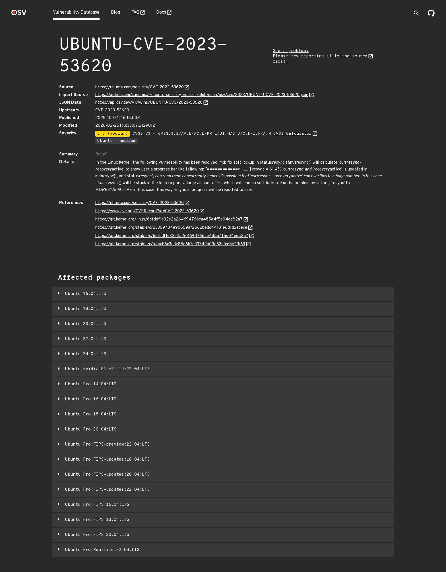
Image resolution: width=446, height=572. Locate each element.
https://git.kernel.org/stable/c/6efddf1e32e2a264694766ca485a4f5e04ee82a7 (171, 236)
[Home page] (19, 14)
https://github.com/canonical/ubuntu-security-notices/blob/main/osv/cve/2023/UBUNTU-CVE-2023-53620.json (201, 95)
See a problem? (291, 51)
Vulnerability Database (76, 12)
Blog (115, 12)
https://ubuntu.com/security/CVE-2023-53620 (139, 87)
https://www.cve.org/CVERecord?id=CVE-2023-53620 (147, 211)
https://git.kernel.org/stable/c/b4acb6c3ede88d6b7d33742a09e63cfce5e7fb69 (170, 244)
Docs (161, 12)
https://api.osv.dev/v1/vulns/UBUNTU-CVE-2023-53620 (149, 102)
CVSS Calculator (292, 133)
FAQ (135, 12)
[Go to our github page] (431, 15)
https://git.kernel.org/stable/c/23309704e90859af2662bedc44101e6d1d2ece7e (171, 227)
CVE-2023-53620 (112, 110)
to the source (350, 56)
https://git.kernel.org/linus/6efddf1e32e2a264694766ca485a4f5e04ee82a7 (169, 219)
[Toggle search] (416, 13)
